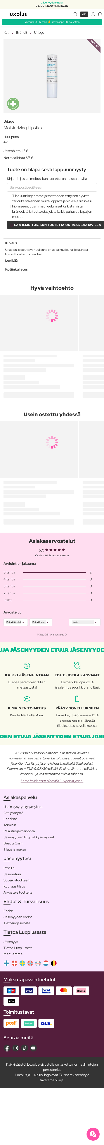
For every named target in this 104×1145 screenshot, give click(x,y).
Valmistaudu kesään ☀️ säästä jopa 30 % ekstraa (52, 22)
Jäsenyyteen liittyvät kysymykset (28, 837)
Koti (6, 32)
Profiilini (9, 868)
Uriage (39, 32)
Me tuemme (13, 954)
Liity (84, 14)
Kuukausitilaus (14, 886)
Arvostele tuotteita (17, 892)
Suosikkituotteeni (16, 880)
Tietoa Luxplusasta (17, 948)
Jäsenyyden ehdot (17, 917)
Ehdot (8, 911)
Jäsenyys (10, 941)
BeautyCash (13, 843)
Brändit (21, 32)
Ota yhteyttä (13, 813)
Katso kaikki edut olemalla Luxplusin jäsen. (52, 781)
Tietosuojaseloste (16, 923)
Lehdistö (10, 819)
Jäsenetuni (12, 874)
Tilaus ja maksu (14, 849)
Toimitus (9, 825)
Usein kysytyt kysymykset (23, 806)
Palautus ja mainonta (19, 831)
